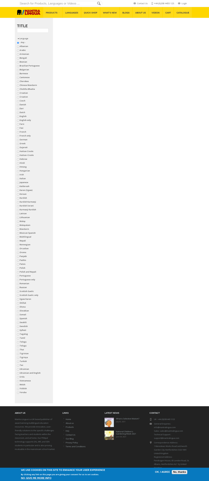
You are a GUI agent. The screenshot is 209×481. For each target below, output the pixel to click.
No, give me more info (36, 478)
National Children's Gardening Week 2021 (126, 432)
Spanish (23, 318)
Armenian (24, 54)
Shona (23, 306)
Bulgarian (24, 69)
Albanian (24, 46)
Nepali (23, 240)
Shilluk (23, 303)
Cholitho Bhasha (27, 89)
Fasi (21, 128)
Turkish (23, 361)
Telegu (23, 341)
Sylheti (23, 330)
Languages (71, 13)
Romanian (24, 283)
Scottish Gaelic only (29, 295)
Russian (23, 287)
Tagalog (24, 334)
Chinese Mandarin (28, 85)
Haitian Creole (26, 151)
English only (25, 120)
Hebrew (23, 159)
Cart (168, 13)
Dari (22, 108)
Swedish (24, 326)
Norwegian (25, 244)
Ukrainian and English (30, 373)
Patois (22, 264)
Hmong (23, 166)
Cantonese (25, 77)
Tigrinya (24, 357)
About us (70, 423)
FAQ (67, 431)
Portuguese (25, 275)
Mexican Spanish (28, 233)
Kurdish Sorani (27, 205)
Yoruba (23, 392)
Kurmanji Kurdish (28, 209)
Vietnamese (25, 380)
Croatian (24, 93)
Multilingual (25, 236)
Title (22, 25)
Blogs (126, 13)
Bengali (23, 58)
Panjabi (23, 256)
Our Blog (69, 438)
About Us (140, 13)
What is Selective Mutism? (127, 418)
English (23, 116)
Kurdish (23, 198)
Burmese (24, 73)
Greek (22, 143)
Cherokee (24, 81)
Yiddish (23, 388)
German (23, 139)
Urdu (22, 376)
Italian (23, 178)
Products (53, 13)
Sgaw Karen (25, 299)
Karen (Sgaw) (26, 190)
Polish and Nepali (28, 271)
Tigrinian (24, 353)
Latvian (23, 213)
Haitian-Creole (27, 155)
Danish (23, 104)
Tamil (22, 338)
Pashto (23, 260)
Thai (22, 349)
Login (184, 3)
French (23, 131)
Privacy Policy (72, 442)
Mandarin (24, 229)
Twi (21, 365)
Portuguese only (27, 279)
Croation (24, 96)
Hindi (22, 163)
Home (68, 419)
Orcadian (24, 248)
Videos (156, 13)
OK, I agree (162, 472)
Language (23, 38)
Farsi (22, 124)
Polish (22, 268)
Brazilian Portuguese (30, 65)
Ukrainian (24, 369)
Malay (22, 221)
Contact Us (142, 3)
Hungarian (25, 170)
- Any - (23, 42)
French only (25, 135)
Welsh (22, 384)
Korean (23, 194)
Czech (22, 100)
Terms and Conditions (76, 446)
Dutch (22, 112)
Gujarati (24, 147)
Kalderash (24, 186)
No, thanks (179, 472)
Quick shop (90, 13)
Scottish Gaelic (27, 291)
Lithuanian (25, 217)
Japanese (24, 182)
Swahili (23, 322)
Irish (22, 174)
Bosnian (23, 61)
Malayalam (25, 225)
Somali (23, 314)
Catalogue (183, 13)
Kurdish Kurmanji (28, 201)
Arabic (23, 50)
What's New (110, 13)
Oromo (23, 252)
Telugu (23, 345)
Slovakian (24, 310)
